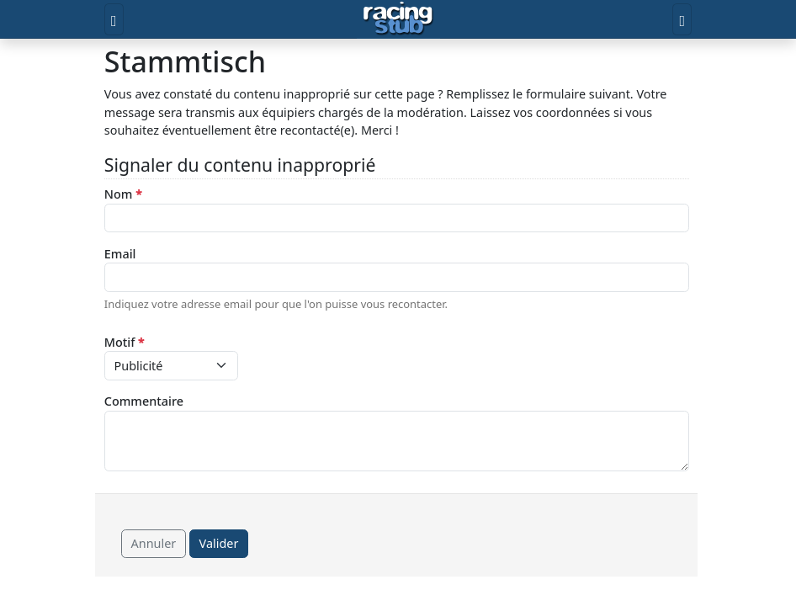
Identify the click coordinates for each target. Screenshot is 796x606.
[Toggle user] (682, 19)
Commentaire (143, 401)
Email (120, 254)
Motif (124, 342)
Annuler (154, 543)
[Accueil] (398, 19)
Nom (123, 194)
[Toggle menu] (114, 19)
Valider (219, 543)
